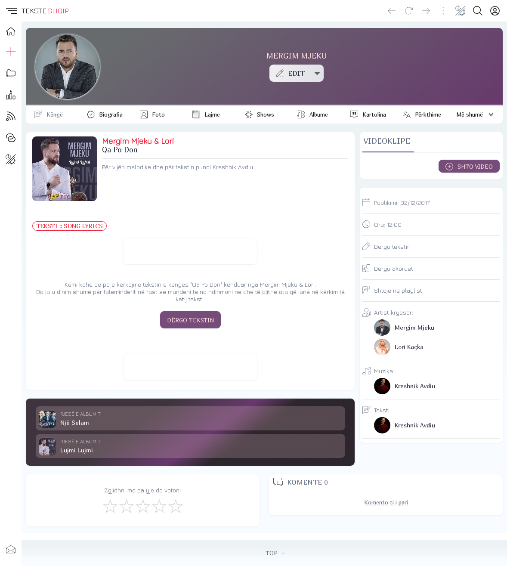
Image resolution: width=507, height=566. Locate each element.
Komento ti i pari (386, 502)
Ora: (388, 224)
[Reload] (408, 10)
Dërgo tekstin (392, 246)
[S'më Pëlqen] (110, 505)
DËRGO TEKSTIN (190, 320)
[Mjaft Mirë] (159, 505)
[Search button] (477, 10)
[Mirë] (142, 505)
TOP (275, 553)
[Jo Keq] (126, 505)
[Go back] (391, 10)
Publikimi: (402, 202)
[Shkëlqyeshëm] (175, 505)
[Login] (495, 10)
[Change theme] (460, 10)
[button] (11, 11)
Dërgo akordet (393, 268)
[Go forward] (426, 10)
